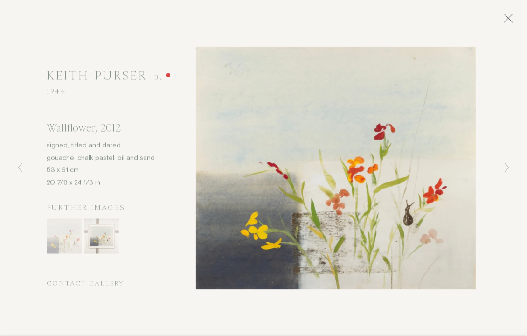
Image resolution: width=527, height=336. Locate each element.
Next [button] (507, 168)
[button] (64, 238)
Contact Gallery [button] (85, 285)
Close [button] (511, 21)
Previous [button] (20, 168)
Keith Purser (96, 78)
